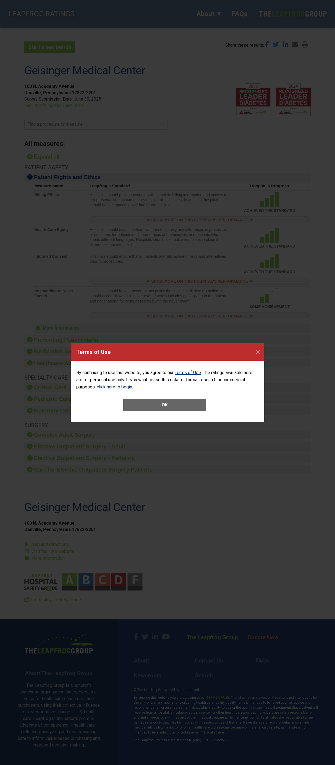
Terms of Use (188, 372)
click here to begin (114, 387)
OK (165, 405)
